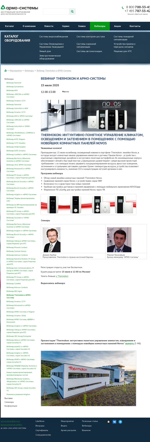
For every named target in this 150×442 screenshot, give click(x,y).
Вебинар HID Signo (14, 291)
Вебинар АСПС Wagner (16, 139)
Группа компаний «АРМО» (11, 424)
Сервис (65, 26)
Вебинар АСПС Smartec (16, 150)
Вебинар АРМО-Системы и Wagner (21, 312)
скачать (129, 343)
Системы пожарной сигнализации (124, 38)
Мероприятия (16, 70)
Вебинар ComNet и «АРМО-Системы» (22, 154)
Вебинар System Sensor (16, 251)
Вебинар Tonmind (14, 83)
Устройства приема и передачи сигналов (124, 45)
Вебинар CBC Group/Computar (19, 336)
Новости (48, 26)
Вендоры (40, 425)
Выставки (9, 398)
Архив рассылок (68, 430)
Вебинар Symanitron (15, 86)
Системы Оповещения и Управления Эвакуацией (51, 45)
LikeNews (40, 421)
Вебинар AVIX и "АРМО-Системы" (20, 116)
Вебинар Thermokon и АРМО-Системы (54, 70)
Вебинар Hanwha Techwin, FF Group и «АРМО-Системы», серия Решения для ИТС (21, 261)
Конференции (11, 406)
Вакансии (86, 430)
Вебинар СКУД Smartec (16, 147)
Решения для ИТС (123, 51)
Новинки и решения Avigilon (18, 394)
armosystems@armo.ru (10, 421)
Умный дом (45, 51)
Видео (64, 425)
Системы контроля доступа (91, 36)
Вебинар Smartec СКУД (16, 315)
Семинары (9, 402)
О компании (29, 26)
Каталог (9, 26)
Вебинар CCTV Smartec (16, 143)
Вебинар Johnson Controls (17, 255)
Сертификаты (42, 430)
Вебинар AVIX (12, 90)
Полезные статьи (90, 421)
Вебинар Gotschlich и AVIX (17, 108)
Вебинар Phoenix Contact (17, 247)
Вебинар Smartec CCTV (16, 101)
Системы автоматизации (89, 51)
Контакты (135, 26)
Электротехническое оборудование (50, 57)
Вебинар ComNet (14, 283)
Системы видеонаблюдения (53, 36)
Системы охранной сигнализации (86, 45)
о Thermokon (62, 276)
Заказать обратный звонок (138, 14)
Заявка (82, 26)
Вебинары (99, 26)
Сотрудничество (43, 434)
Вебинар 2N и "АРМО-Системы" (19, 165)
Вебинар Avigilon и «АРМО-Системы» (22, 194)
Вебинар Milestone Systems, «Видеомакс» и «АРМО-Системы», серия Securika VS (20, 381)
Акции (117, 26)
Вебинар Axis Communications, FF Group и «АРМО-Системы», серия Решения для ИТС (20, 270)
